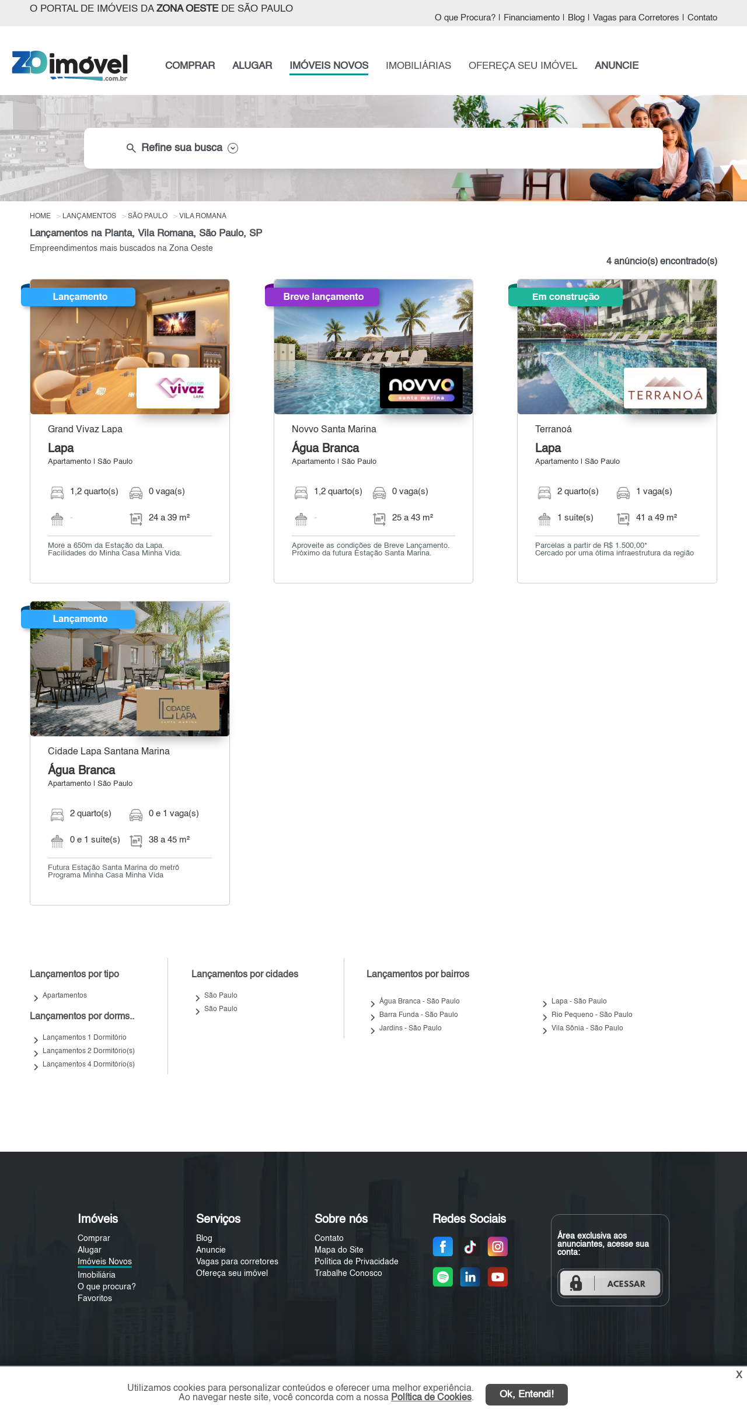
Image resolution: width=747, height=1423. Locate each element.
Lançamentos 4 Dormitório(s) (89, 1064)
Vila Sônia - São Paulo (587, 1028)
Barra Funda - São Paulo (418, 1015)
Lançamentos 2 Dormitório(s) (89, 1051)
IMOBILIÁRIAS (418, 66)
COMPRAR (190, 66)
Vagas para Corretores (636, 18)
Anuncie (211, 1250)
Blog (576, 18)
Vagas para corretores (237, 1262)
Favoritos (95, 1299)
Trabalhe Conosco (348, 1274)
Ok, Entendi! (527, 1395)
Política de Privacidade (357, 1262)
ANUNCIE (616, 66)
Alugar (90, 1250)
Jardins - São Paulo (410, 1028)
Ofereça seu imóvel (232, 1274)
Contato (702, 18)
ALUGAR (252, 66)
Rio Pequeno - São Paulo (592, 1015)
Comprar (94, 1239)
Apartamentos (65, 995)
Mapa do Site (339, 1250)
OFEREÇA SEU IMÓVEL (523, 66)
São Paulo (221, 995)
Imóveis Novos (105, 1262)
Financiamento (532, 18)
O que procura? (107, 1287)
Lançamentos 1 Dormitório (85, 1037)
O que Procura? (465, 18)
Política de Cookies (431, 1398)
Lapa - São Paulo (579, 1001)
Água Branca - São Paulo (419, 1001)
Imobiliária (97, 1275)
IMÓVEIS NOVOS (328, 66)
